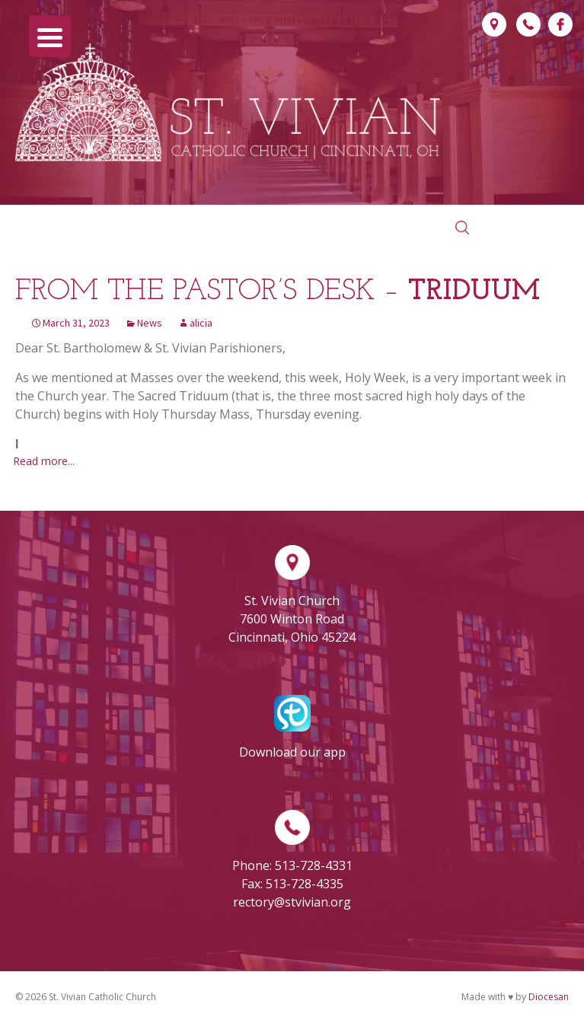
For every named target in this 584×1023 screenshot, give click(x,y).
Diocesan (548, 996)
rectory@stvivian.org (292, 902)
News (149, 323)
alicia (201, 323)
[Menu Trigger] (50, 36)
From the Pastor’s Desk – (277, 292)
